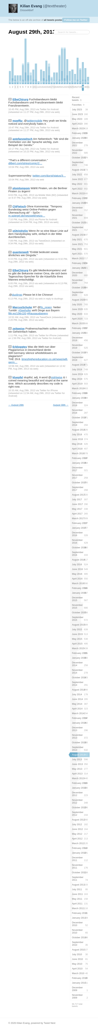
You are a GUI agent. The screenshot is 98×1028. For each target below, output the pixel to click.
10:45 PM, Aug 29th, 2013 (21, 109)
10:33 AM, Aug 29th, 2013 (21, 390)
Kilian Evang (23, 1023)
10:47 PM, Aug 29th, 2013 (21, 127)
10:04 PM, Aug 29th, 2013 (21, 167)
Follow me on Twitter (75, 20)
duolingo (17, 294)
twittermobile (34, 120)
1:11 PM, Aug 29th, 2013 (21, 335)
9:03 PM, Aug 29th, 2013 (21, 195)
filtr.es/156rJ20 (17, 313)
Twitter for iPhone (47, 335)
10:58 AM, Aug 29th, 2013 (21, 366)
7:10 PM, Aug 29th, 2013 (21, 219)
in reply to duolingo (53, 298)
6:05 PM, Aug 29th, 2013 (21, 283)
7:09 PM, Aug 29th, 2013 (21, 240)
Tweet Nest (49, 1023)
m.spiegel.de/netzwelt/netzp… (26, 215)
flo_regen (46, 307)
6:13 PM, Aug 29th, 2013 (21, 298)
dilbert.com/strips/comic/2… (25, 163)
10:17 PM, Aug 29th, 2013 (21, 148)
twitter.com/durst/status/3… (49, 175)
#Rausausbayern (37, 313)
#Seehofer (24, 310)
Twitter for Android (49, 109)
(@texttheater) (43, 6)
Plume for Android (47, 219)
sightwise (56, 377)
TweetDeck (44, 240)
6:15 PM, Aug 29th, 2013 (21, 259)
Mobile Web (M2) (47, 195)
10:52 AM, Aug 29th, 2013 (21, 317)
